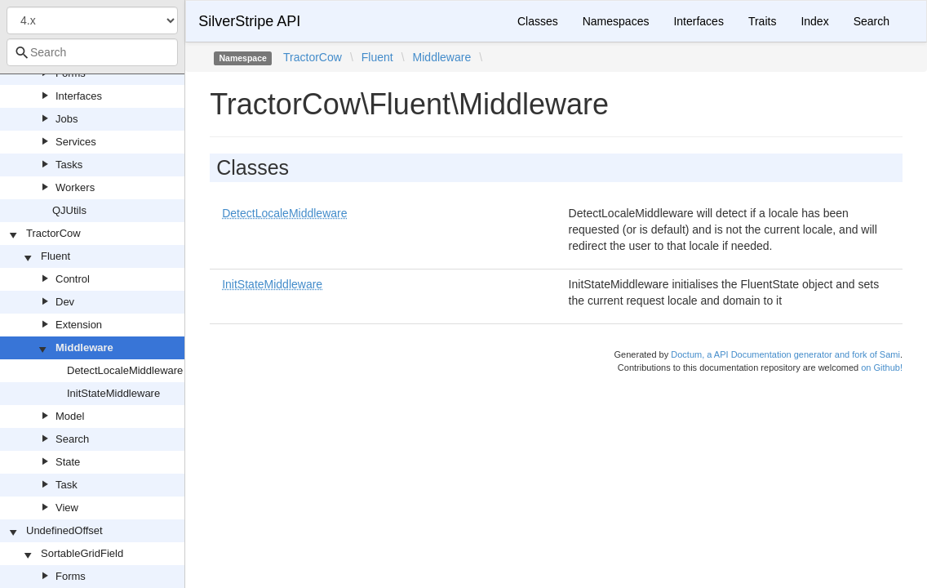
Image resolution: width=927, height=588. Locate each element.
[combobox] (92, 52)
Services (75, 142)
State (67, 462)
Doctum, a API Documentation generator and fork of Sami (785, 354)
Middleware (84, 347)
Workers (75, 187)
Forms (70, 576)
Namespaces (616, 21)
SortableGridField (82, 553)
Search (72, 439)
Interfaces (78, 96)
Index (814, 21)
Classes (537, 21)
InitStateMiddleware (113, 393)
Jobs (66, 119)
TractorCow (53, 233)
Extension (78, 324)
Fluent (55, 256)
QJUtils (69, 210)
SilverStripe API (249, 21)
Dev (64, 302)
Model (69, 416)
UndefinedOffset (64, 530)
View (66, 507)
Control (72, 279)
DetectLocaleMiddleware (125, 370)
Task (66, 485)
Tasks (68, 164)
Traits (762, 21)
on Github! (882, 367)
